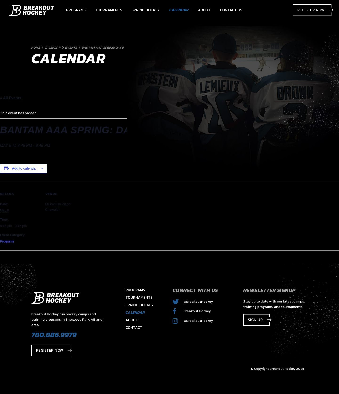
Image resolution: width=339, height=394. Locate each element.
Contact (133, 327)
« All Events (10, 98)
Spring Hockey (139, 304)
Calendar (135, 312)
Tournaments (139, 297)
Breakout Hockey (192, 311)
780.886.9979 (54, 334)
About (131, 319)
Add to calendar (24, 168)
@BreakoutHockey (193, 301)
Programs (7, 241)
